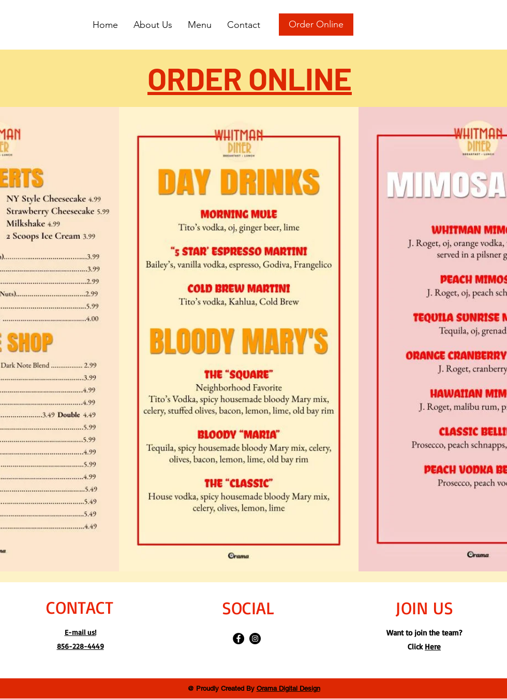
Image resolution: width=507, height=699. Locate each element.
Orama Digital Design (288, 688)
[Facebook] (238, 638)
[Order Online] (316, 24)
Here (433, 646)
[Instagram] (255, 638)
